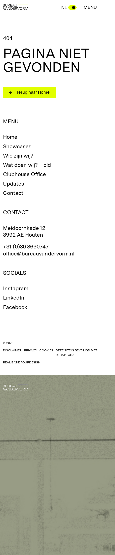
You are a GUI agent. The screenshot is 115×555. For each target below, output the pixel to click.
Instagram (15, 288)
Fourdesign (30, 362)
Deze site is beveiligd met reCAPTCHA (76, 353)
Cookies (46, 350)
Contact (13, 193)
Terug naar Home (33, 92)
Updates (13, 184)
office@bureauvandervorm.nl (38, 253)
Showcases (17, 146)
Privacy (30, 350)
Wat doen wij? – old (27, 165)
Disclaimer (12, 350)
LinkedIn (13, 298)
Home (10, 137)
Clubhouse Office (24, 174)
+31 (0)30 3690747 (26, 246)
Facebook (15, 307)
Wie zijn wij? (18, 156)
